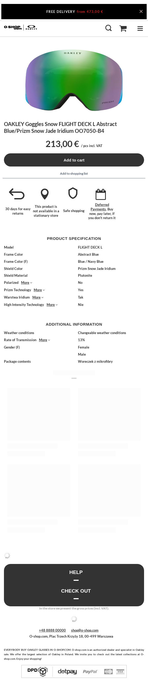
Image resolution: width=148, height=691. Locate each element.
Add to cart (73, 160)
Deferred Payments (100, 207)
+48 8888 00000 (52, 630)
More (25, 282)
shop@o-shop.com (84, 630)
